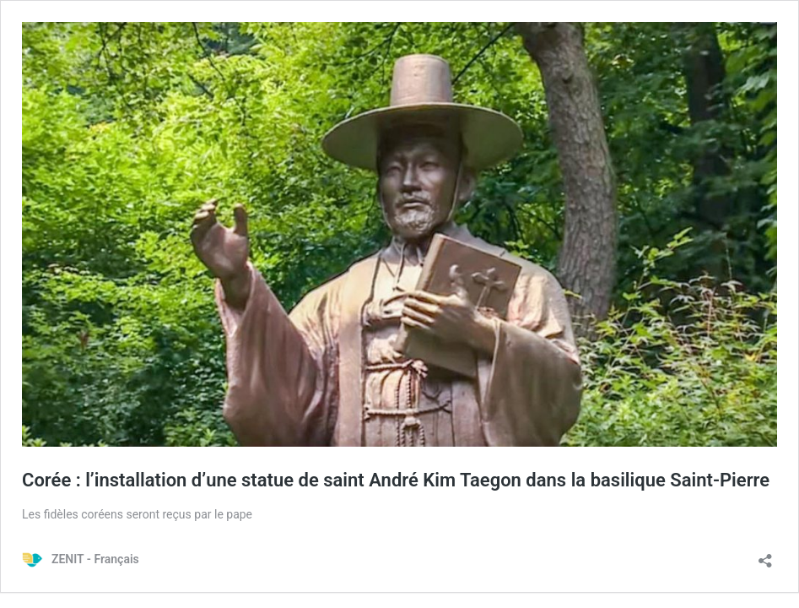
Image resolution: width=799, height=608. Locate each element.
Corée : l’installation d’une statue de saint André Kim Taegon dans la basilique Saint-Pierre (395, 480)
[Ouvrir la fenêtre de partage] (765, 555)
